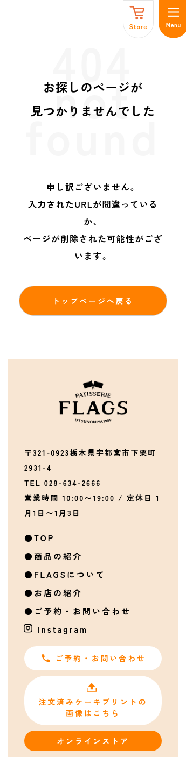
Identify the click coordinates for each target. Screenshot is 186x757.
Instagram (63, 629)
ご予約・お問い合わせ (82, 611)
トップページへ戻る (93, 300)
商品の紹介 (58, 556)
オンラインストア (93, 740)
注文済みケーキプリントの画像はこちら (93, 700)
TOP (44, 537)
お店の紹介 (58, 592)
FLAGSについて (70, 574)
